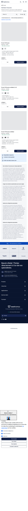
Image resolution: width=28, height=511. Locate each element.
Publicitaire (4, 436)
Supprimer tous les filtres (6, 19)
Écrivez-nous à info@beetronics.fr (10, 275)
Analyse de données (6, 433)
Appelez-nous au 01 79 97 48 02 (10, 271)
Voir (7, 62)
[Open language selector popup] (14, 315)
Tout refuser (14, 441)
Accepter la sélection (14, 446)
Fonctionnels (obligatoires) (7, 430)
